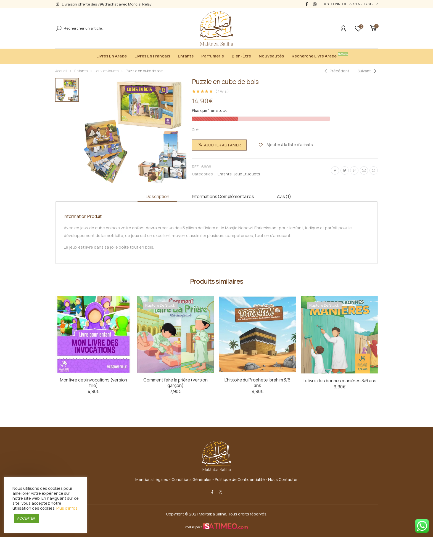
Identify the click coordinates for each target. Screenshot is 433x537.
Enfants (186, 56)
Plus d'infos (67, 508)
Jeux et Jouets (106, 70)
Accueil (61, 70)
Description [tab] (157, 196)
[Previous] (336, 71)
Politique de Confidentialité (240, 479)
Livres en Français (152, 56)
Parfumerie (212, 56)
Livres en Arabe (111, 56)
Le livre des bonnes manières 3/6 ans (339, 381)
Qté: (195, 129)
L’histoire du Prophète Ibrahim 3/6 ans (258, 382)
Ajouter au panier (222, 145)
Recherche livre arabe (315, 55)
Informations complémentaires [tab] (223, 196)
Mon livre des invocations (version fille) (93, 382)
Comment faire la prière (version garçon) (175, 382)
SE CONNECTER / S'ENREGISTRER (350, 4)
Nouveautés (271, 56)
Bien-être (241, 56)
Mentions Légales (151, 479)
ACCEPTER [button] (26, 518)
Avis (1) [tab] (284, 196)
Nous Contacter (283, 479)
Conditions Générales (191, 479)
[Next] (368, 71)
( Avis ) (222, 91)
